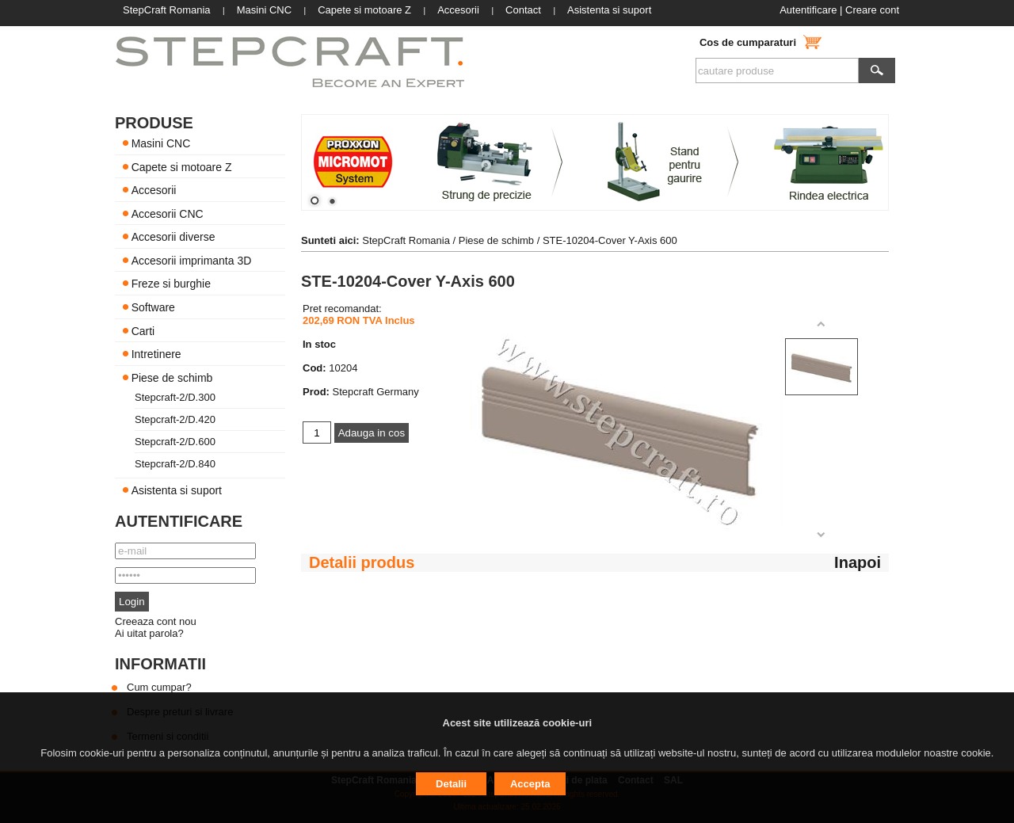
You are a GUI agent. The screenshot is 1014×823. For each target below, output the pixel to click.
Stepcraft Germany (376, 392)
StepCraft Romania (406, 240)
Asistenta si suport (177, 490)
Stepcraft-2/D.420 (175, 419)
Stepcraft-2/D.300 (175, 397)
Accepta (530, 784)
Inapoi (857, 562)
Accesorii (154, 190)
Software (153, 307)
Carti (143, 330)
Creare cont (872, 10)
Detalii (451, 784)
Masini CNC (161, 143)
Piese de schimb (172, 377)
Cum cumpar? (159, 687)
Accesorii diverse (173, 237)
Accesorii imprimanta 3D (192, 259)
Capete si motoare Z (182, 166)
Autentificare (808, 10)
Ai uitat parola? (149, 633)
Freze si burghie (171, 283)
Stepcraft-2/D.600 (175, 442)
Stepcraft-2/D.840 (175, 464)
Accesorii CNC (168, 213)
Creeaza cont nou (155, 621)
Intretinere (156, 354)
